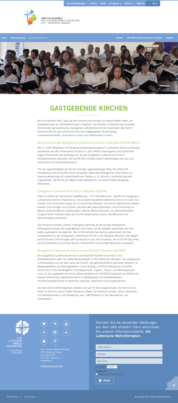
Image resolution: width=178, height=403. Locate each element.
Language (101, 367)
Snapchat (43, 341)
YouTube (66, 323)
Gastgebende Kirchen (38, 38)
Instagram (55, 332)
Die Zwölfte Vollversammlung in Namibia (144, 37)
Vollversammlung (75, 3)
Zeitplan (119, 37)
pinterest (55, 341)
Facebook (43, 332)
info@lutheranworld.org (51, 366)
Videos (103, 3)
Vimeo (55, 323)
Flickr (66, 332)
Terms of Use (30, 397)
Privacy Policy (12, 397)
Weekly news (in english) (110, 374)
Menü (140, 3)
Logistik (169, 37)
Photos (93, 3)
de (154, 3)
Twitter (43, 323)
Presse (128, 3)
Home (4, 38)
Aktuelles (114, 3)
